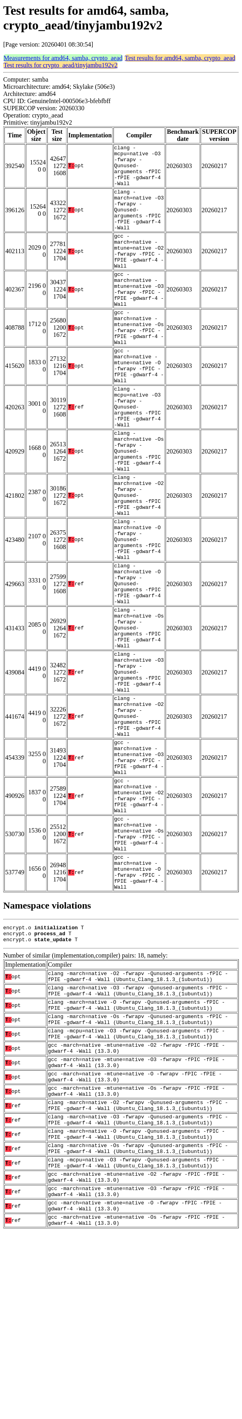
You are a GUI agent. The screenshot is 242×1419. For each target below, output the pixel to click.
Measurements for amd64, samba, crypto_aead (63, 58)
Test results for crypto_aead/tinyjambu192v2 (60, 65)
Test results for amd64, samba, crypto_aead (180, 58)
